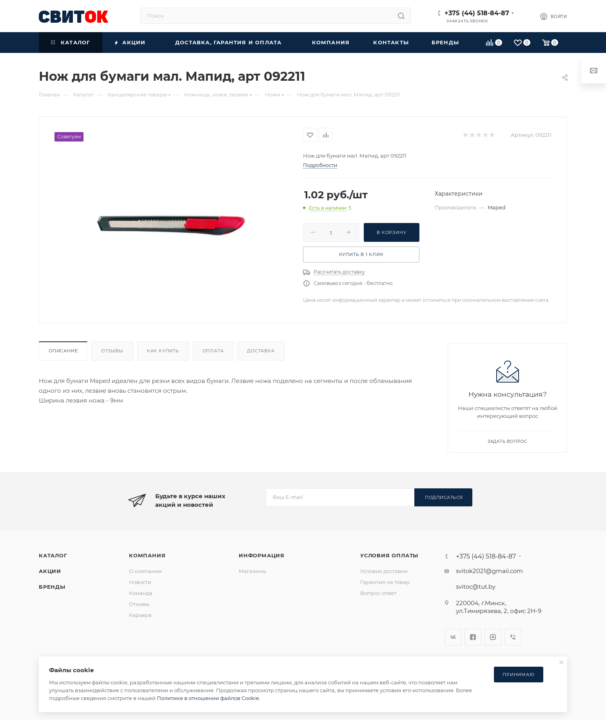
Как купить (163, 351)
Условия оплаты (389, 555)
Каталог (53, 555)
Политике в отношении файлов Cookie (208, 698)
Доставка (260, 351)
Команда (140, 593)
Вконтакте (453, 637)
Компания (147, 555)
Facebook (472, 637)
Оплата (213, 351)
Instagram (492, 637)
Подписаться (444, 497)
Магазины (252, 571)
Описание (63, 351)
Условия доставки (384, 571)
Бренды (52, 587)
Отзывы (112, 351)
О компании (145, 571)
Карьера (140, 615)
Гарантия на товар (385, 582)
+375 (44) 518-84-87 (477, 13)
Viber (512, 637)
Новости (140, 582)
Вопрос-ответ (378, 593)
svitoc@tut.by (475, 586)
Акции (50, 571)
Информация (262, 555)
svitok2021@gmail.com (489, 571)
